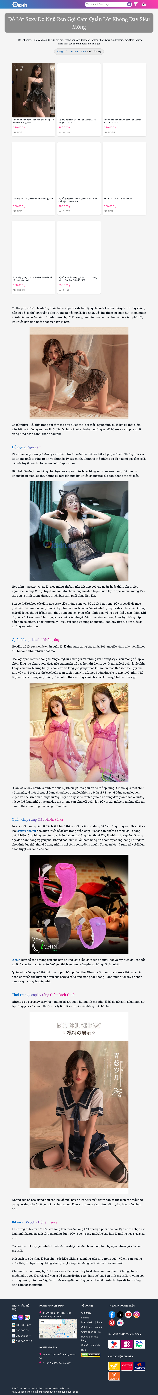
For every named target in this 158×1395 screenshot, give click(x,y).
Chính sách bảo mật (91, 1327)
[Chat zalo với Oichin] (14, 1318)
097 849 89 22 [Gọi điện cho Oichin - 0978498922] (24, 1341)
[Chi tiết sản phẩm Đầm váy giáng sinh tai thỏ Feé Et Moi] (33, 248)
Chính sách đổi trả (91, 1331)
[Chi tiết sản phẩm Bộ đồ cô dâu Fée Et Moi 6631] (124, 169)
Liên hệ (85, 1317)
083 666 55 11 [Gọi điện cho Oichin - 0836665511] (23, 1325)
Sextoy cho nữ (78, 51)
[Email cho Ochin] (27, 1318)
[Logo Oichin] (19, 4)
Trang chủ (62, 51)
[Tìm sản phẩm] (129, 4)
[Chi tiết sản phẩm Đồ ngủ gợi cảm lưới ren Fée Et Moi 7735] (79, 90)
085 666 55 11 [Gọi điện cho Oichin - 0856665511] (23, 1330)
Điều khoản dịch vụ (91, 1322)
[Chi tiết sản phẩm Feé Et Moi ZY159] (79, 248)
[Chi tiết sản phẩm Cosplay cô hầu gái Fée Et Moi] (33, 169)
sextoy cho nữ (26, 831)
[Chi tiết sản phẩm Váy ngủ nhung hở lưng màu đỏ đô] (124, 90)
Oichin (16, 960)
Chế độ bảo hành (90, 1345)
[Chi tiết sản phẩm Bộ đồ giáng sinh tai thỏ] (79, 169)
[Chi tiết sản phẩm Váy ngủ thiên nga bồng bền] (33, 90)
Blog (83, 1349)
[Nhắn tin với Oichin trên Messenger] (20, 1318)
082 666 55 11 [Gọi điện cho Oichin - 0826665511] (23, 1335)
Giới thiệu (86, 1312)
